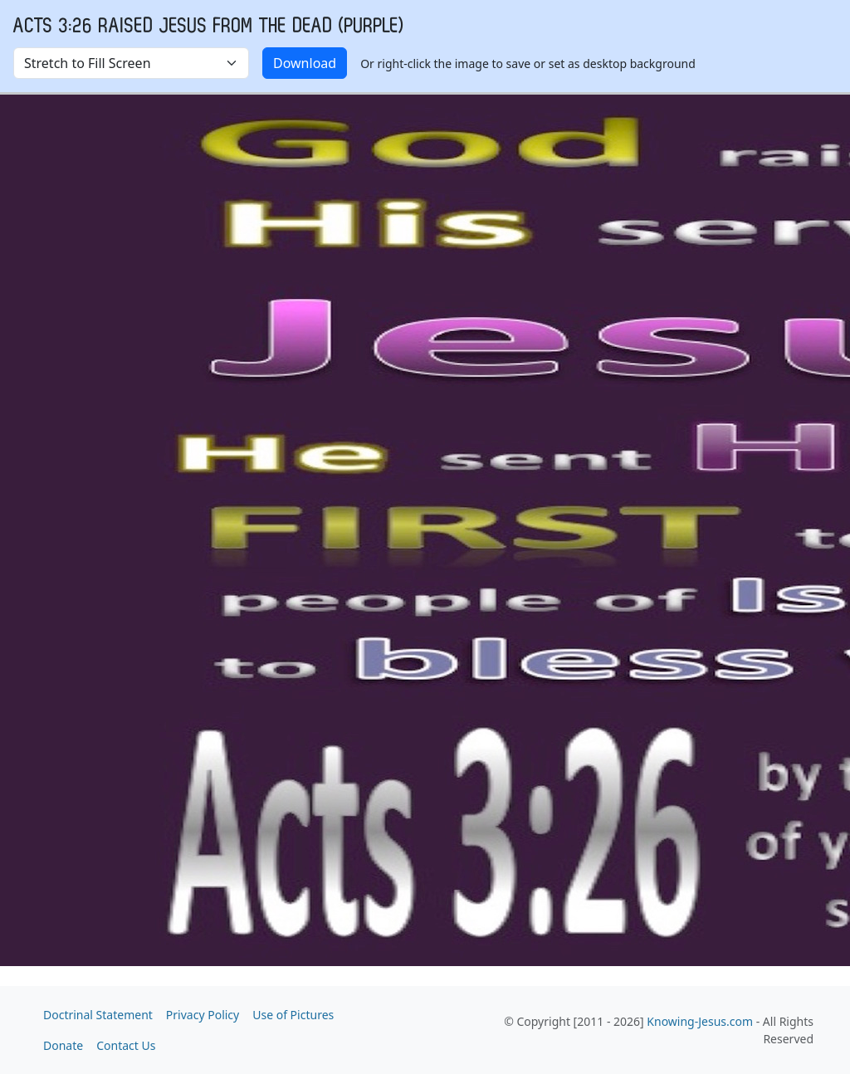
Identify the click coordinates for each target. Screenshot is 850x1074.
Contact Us (125, 1045)
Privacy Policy (202, 1015)
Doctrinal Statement (98, 1015)
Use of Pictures (293, 1015)
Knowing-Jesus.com (700, 1021)
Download (304, 63)
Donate (63, 1045)
